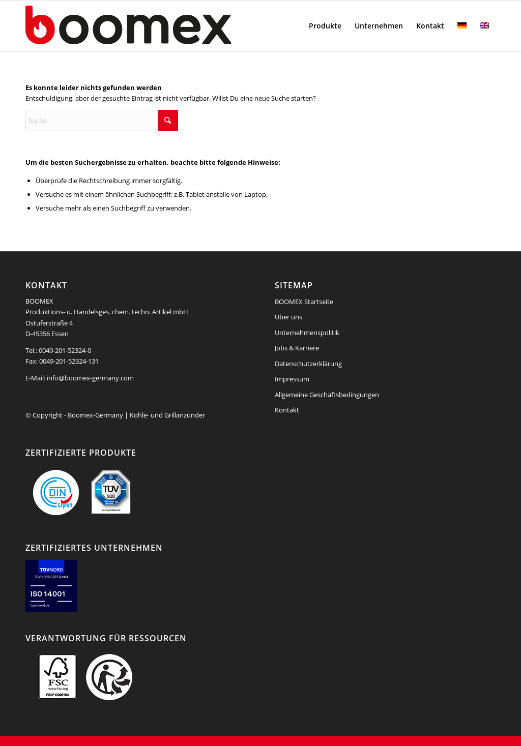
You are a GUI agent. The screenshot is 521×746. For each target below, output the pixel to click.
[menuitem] (325, 26)
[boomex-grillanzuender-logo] (152, 26)
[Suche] (101, 120)
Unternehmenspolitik (307, 332)
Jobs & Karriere (297, 347)
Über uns (288, 316)
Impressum (292, 378)
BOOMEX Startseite (304, 301)
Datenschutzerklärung (308, 363)
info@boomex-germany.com (90, 377)
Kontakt (287, 409)
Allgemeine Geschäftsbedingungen (327, 394)
